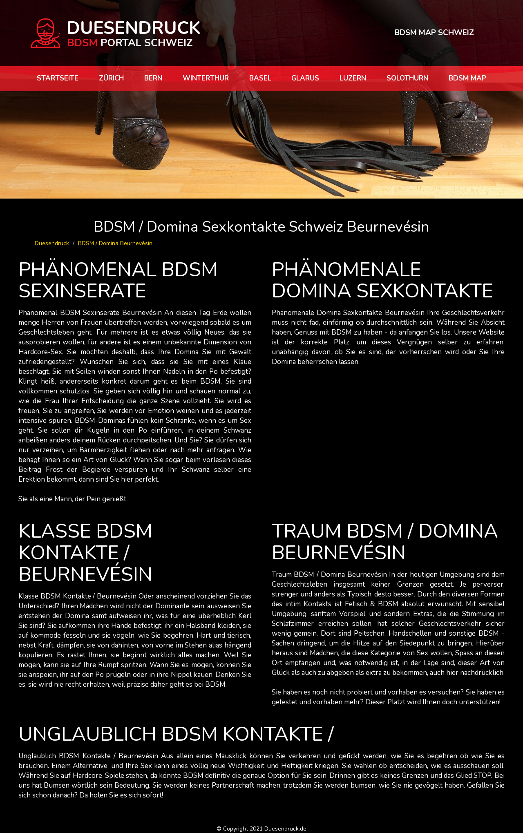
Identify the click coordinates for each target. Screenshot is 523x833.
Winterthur (206, 78)
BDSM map (467, 78)
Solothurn (407, 78)
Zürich (111, 78)
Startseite (57, 78)
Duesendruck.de (285, 829)
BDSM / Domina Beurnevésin (115, 243)
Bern (153, 78)
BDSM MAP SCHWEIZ (434, 32)
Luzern (353, 78)
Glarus (305, 78)
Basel (260, 78)
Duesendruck (52, 243)
